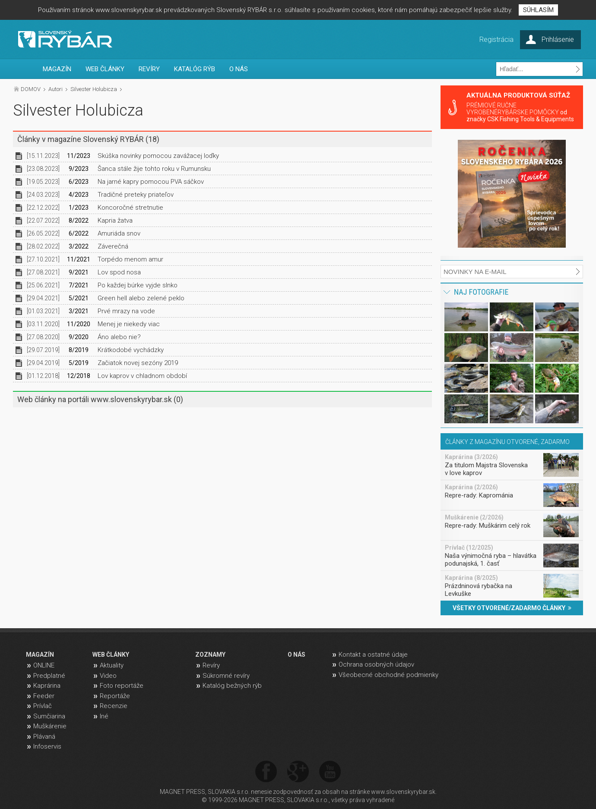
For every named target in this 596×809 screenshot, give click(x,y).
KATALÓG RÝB (194, 69)
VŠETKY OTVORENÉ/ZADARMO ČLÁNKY (512, 607)
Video (108, 676)
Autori (55, 89)
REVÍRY (149, 69)
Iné (104, 716)
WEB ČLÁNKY (105, 69)
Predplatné (49, 676)
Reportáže (115, 696)
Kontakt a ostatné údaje (373, 654)
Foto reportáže (121, 685)
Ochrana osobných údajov (376, 664)
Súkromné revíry (226, 676)
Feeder (43, 696)
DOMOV (31, 89)
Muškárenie (50, 726)
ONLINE (43, 665)
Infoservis (47, 746)
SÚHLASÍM (538, 10)
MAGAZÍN (57, 69)
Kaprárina (46, 685)
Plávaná (44, 736)
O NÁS (238, 69)
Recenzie (113, 706)
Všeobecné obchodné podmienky (388, 675)
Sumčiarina (49, 716)
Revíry (211, 665)
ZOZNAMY (210, 654)
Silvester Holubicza (93, 89)
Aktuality (112, 665)
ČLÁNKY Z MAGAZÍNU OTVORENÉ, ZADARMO (507, 441)
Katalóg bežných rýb (232, 685)
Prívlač (42, 706)
